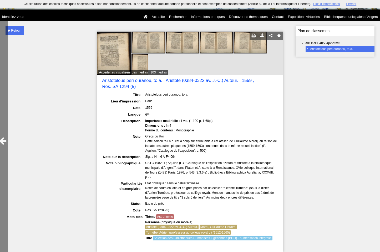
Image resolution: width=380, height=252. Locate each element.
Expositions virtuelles (304, 17)
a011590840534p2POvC (322, 43)
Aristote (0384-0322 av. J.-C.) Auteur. (172, 227)
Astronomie (165, 217)
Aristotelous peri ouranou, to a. (331, 49)
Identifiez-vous (13, 17)
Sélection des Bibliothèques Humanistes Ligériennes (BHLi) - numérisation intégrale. (213, 238)
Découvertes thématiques (248, 17)
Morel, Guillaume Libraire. (218, 227)
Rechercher (178, 17)
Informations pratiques (208, 17)
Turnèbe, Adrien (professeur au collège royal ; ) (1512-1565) (188, 232)
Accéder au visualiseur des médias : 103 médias (133, 72)
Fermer (351, 4)
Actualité (158, 17)
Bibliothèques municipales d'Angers (351, 17)
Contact (278, 17)
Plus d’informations (326, 4)
